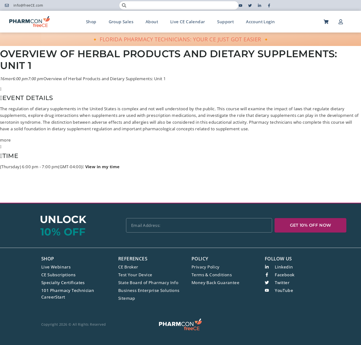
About (152, 21)
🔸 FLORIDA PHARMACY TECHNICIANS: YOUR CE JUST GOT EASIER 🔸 (181, 39)
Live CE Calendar (187, 21)
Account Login (260, 21)
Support (225, 21)
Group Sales (121, 21)
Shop (91, 21)
